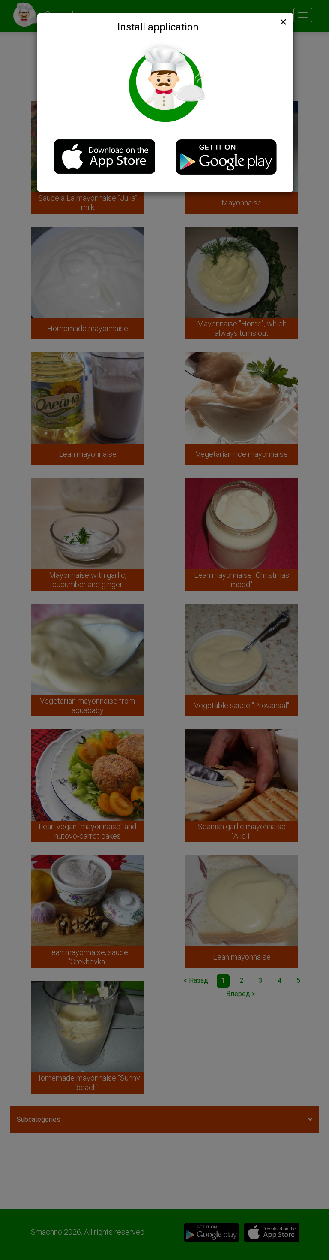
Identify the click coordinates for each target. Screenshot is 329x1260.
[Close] (282, 21)
